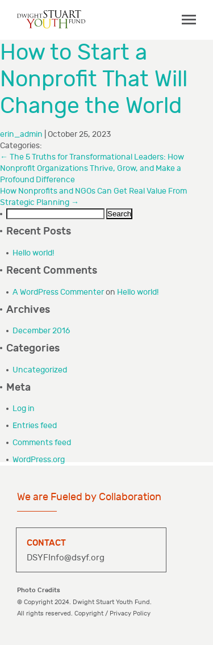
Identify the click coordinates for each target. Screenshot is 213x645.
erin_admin (21, 134)
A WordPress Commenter (58, 292)
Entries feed (34, 425)
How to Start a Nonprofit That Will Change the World (93, 79)
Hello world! (33, 253)
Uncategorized (39, 370)
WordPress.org (38, 459)
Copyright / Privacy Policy (112, 613)
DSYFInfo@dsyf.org (66, 558)
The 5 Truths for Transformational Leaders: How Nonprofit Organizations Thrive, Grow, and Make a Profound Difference (92, 168)
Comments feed (41, 442)
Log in (23, 408)
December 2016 (41, 331)
